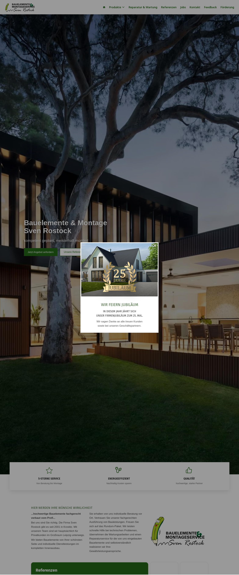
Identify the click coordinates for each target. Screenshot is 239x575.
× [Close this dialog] (155, 246)
